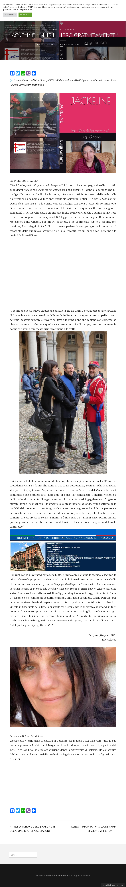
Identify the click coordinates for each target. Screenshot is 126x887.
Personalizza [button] (10, 14)
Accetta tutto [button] (25, 14)
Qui (11, 80)
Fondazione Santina (77, 44)
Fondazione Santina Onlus (57, 875)
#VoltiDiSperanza (63, 29)
